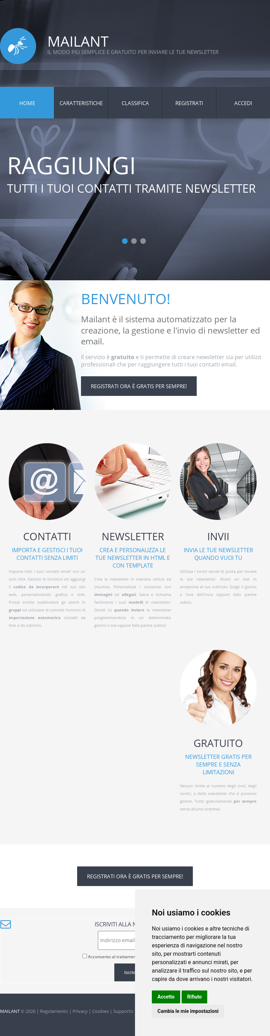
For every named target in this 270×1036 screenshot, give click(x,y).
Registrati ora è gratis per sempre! (139, 386)
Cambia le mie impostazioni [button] (187, 1011)
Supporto (123, 1011)
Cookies (100, 1011)
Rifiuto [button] (194, 997)
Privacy (80, 1011)
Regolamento (54, 1011)
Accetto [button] (166, 997)
